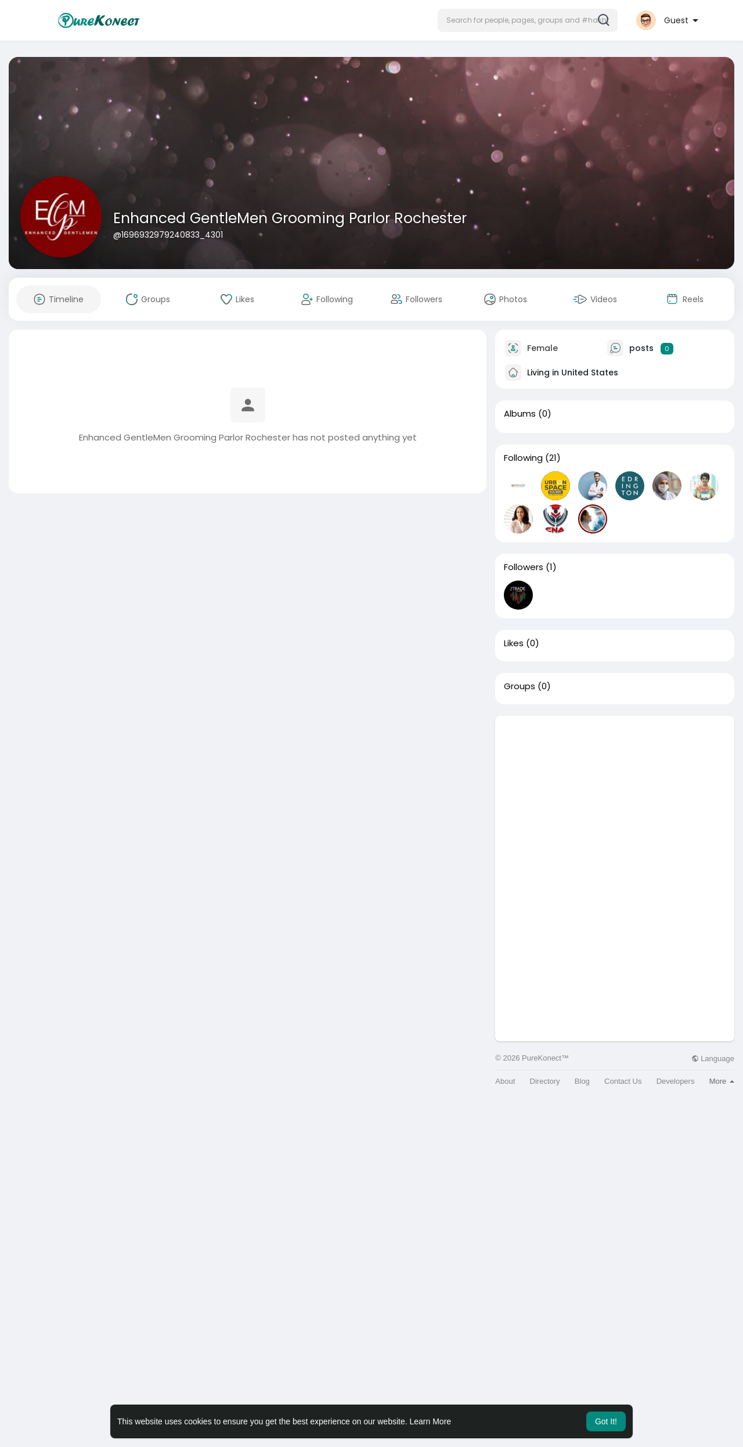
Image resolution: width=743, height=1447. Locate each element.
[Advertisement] (614, 797)
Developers (676, 1081)
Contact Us (622, 1081)
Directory (545, 1081)
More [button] (721, 1081)
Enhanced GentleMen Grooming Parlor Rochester (290, 218)
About (505, 1081)
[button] (528, 20)
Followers (523, 567)
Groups (519, 686)
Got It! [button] (606, 1421)
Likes (514, 643)
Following (523, 458)
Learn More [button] (431, 1421)
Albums (520, 413)
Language (712, 1058)
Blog (582, 1081)
